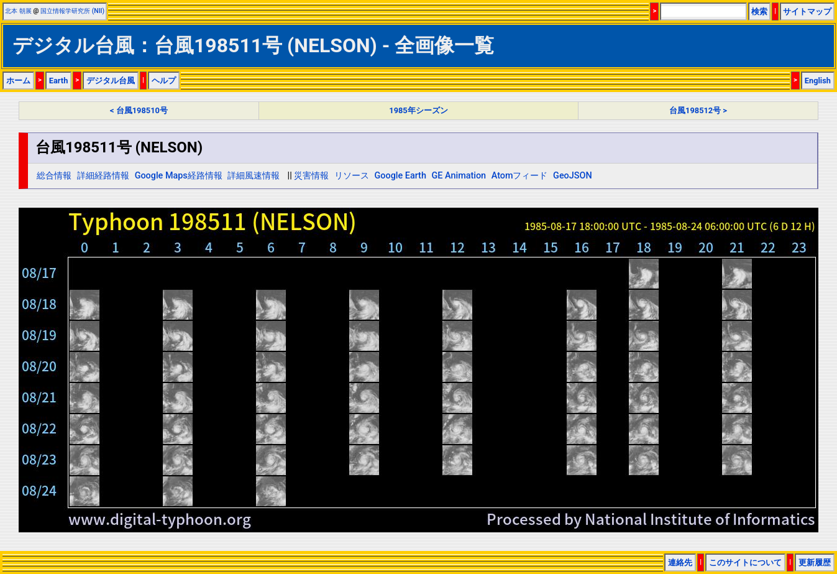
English (818, 80)
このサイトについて (745, 562)
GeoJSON (572, 175)
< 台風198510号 (139, 110)
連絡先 (680, 562)
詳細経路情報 (103, 175)
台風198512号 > (698, 110)
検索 (759, 11)
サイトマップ (807, 11)
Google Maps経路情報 (178, 175)
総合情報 (54, 175)
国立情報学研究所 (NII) (72, 11)
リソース (351, 175)
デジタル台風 (110, 80)
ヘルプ (164, 80)
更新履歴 (814, 562)
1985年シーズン (418, 110)
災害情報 (311, 175)
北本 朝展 (18, 11)
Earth (58, 80)
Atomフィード (520, 175)
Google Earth (400, 175)
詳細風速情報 (253, 175)
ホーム (18, 80)
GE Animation (459, 175)
